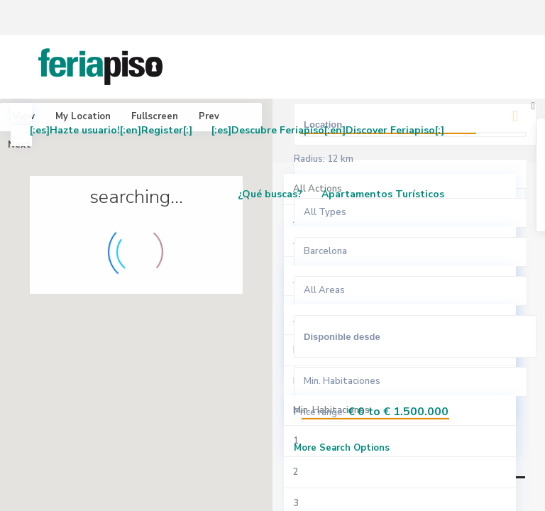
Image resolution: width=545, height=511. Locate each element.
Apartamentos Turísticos (382, 194)
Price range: (319, 412)
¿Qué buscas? (270, 194)
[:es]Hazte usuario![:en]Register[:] (111, 130)
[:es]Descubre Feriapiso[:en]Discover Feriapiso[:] (327, 130)
